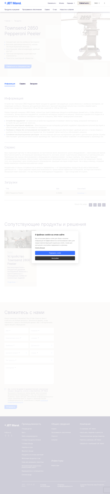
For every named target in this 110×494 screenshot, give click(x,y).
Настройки (65, 255)
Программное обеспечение (32, 9)
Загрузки (33, 84)
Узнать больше (40, 250)
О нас (55, 9)
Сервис (47, 9)
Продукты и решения (11, 9)
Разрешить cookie (45, 255)
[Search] (105, 3)
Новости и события (67, 9)
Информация (9, 84)
